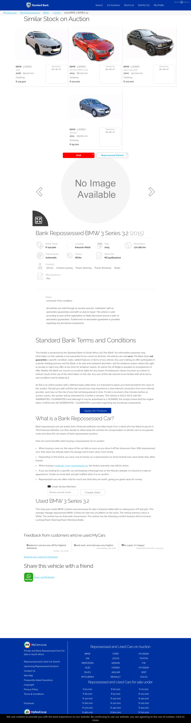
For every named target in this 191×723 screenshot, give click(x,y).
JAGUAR (115, 672)
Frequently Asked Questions (38, 680)
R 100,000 (144, 694)
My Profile (159, 5)
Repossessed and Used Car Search (42, 661)
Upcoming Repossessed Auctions (41, 666)
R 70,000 (143, 689)
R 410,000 (144, 707)
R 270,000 (87, 707)
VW (144, 663)
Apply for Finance (95, 410)
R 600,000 (115, 712)
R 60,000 (115, 689)
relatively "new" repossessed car (71, 465)
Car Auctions (113, 5)
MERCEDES (88, 663)
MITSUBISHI (87, 677)
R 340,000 (115, 707)
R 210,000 (116, 703)
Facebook (29, 703)
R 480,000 (87, 712)
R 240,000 (143, 703)
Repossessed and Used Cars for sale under (120, 682)
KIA (87, 658)
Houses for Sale (35, 714)
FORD (116, 653)
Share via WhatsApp (44, 577)
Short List (129, 5)
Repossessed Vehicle (114, 155)
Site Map (28, 675)
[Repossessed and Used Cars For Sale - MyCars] (41, 5)
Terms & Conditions (34, 694)
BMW (46, 12)
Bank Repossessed (30, 12)
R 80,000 (87, 694)
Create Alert (92, 492)
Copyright (29, 684)
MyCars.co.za (10, 12)
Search (99, 5)
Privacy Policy (31, 689)
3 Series (57, 12)
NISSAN (116, 663)
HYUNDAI (144, 653)
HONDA (116, 667)
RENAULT (116, 677)
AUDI (87, 667)
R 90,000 (115, 694)
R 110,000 (88, 698)
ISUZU (87, 672)
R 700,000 (143, 712)
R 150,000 (144, 698)
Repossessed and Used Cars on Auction (120, 647)
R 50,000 (87, 689)
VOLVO (143, 677)
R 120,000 (116, 698)
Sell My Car (144, 5)
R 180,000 (87, 703)
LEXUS (115, 658)
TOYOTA (143, 658)
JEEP (143, 672)
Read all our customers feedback (41, 557)
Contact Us (29, 671)
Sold (85, 155)
